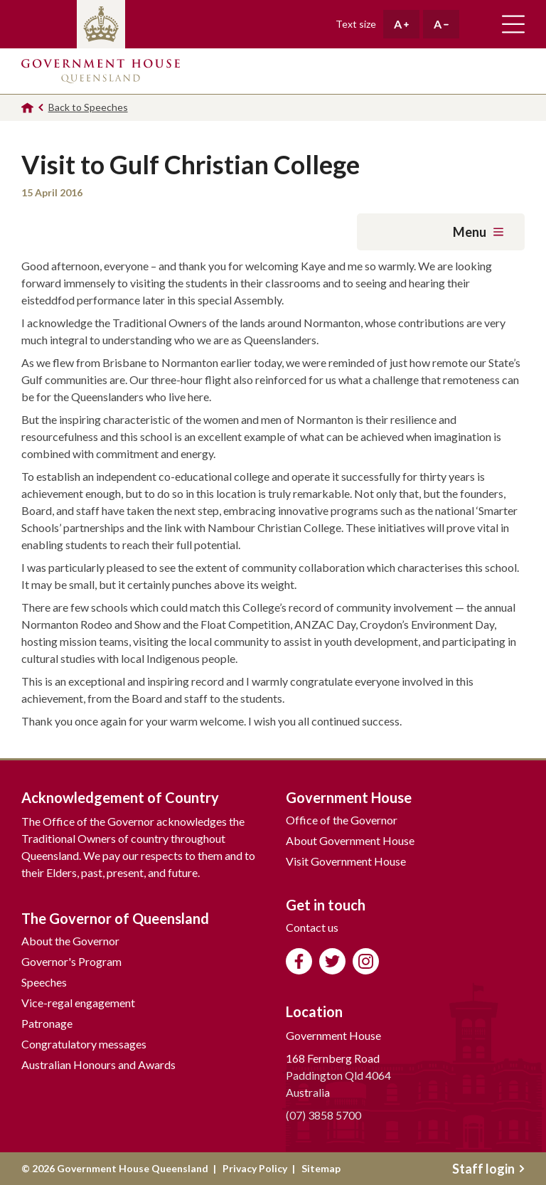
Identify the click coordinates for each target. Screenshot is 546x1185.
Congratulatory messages (83, 1044)
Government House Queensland (100, 71)
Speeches (44, 982)
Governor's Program (71, 961)
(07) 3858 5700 (323, 1115)
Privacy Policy (255, 1168)
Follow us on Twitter (332, 961)
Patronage (47, 1023)
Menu (478, 232)
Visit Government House (346, 861)
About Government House (350, 840)
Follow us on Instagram (365, 961)
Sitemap (321, 1168)
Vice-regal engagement (78, 1002)
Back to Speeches (88, 107)
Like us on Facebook (298, 961)
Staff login (488, 1168)
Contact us (312, 927)
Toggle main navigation (513, 24)
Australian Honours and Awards (98, 1064)
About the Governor (70, 940)
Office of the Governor (341, 820)
